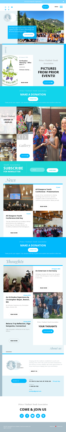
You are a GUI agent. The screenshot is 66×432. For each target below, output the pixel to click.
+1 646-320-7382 (33, 386)
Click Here (48, 82)
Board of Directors (16, 381)
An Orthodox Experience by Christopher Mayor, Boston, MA (18, 299)
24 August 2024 (56, 268)
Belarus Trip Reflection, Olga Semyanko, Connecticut (18, 324)
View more (25, 156)
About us (34, 371)
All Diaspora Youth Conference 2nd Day (14, 216)
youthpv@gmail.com (35, 391)
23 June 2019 (27, 321)
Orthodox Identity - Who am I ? (28, 69)
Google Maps (56, 381)
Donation (33, 99)
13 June (58, 187)
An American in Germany (46, 270)
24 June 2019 (27, 295)
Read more (24, 82)
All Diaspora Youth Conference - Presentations (47, 190)
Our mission (28, 34)
